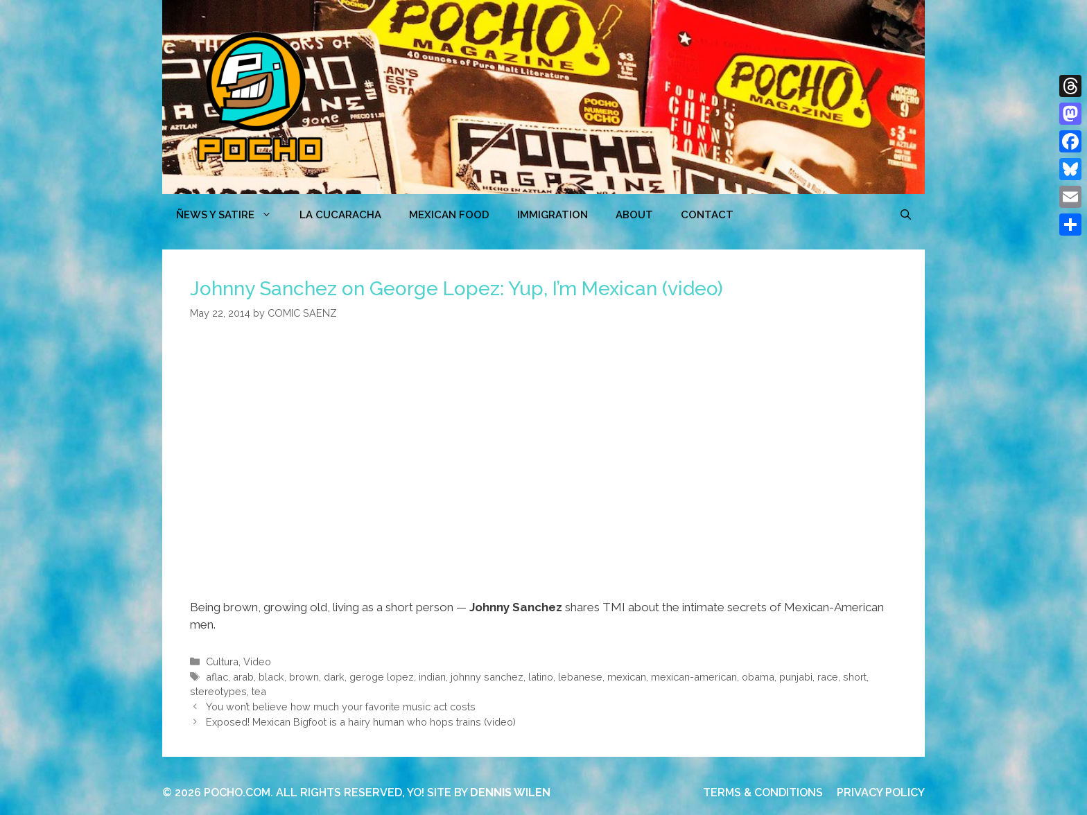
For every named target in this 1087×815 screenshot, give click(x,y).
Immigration (552, 215)
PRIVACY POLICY (881, 792)
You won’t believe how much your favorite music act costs (341, 706)
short (855, 677)
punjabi (795, 677)
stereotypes (218, 691)
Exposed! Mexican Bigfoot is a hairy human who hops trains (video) (361, 722)
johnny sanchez (487, 677)
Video (257, 661)
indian (432, 677)
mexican (626, 677)
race (827, 677)
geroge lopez (381, 677)
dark (334, 677)
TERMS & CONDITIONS (763, 792)
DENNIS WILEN (510, 792)
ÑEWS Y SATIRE (231, 215)
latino (540, 677)
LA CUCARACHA (340, 215)
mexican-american (694, 677)
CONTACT (707, 215)
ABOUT (634, 215)
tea (259, 691)
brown (304, 677)
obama (758, 677)
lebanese (580, 677)
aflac (217, 677)
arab (243, 677)
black (271, 677)
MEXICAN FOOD (449, 215)
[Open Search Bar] (906, 215)
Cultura (222, 661)
